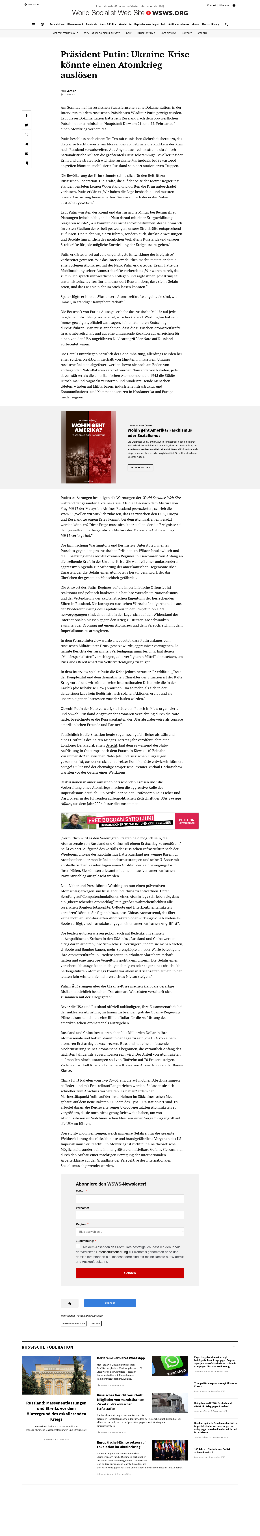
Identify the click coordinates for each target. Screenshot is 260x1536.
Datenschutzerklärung (112, 1252)
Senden (130, 1273)
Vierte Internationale (65, 33)
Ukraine (96, 1323)
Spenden (202, 33)
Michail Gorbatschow (165, 766)
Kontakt (211, 5)
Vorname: (82, 1208)
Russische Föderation (73, 1323)
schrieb (160, 508)
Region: (81, 1224)
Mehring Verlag (146, 33)
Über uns (224, 5)
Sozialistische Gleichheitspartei (102, 33)
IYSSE (129, 33)
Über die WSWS (168, 33)
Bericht (111, 745)
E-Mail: (80, 1191)
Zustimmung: (85, 1241)
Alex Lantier (68, 90)
